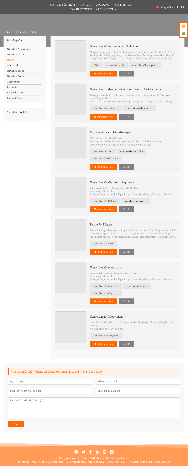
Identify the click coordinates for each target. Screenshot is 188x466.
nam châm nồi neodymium (145, 65)
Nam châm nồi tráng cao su (106, 267)
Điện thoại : (146, 462)
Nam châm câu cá (15, 71)
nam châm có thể (116, 65)
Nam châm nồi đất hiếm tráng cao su (112, 182)
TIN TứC (85, 4)
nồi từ (96, 65)
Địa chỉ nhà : (24, 462)
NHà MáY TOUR (124, 4)
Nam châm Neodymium (18, 49)
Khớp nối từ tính (15, 92)
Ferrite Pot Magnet (101, 224)
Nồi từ (10, 60)
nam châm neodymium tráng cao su (141, 108)
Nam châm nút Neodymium (106, 316)
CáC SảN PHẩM (66, 4)
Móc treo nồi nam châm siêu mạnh (110, 132)
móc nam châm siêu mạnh (105, 158)
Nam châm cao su (15, 54)
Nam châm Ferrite (15, 76)
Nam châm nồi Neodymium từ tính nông (114, 46)
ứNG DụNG (102, 4)
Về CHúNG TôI (104, 9)
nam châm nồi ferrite (103, 243)
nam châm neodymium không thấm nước (107, 108)
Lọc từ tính (12, 87)
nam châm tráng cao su (135, 201)
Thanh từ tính (13, 81)
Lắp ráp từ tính (14, 98)
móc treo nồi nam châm (131, 151)
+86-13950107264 (161, 462)
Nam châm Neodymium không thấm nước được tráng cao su (126, 89)
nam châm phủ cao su (137, 286)
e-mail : (112, 462)
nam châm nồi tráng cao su (106, 286)
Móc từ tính (13, 65)
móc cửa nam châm (102, 151)
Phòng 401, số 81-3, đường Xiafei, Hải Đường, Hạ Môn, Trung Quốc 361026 (68, 462)
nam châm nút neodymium (106, 335)
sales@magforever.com (127, 462)
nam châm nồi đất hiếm (104, 201)
